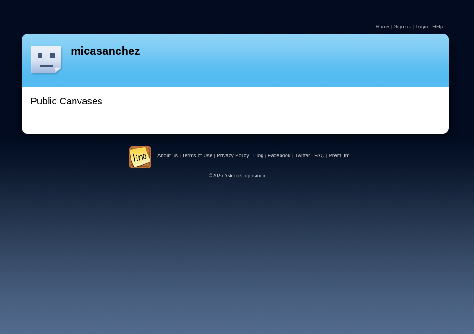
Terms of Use (197, 155)
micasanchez (105, 51)
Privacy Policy (233, 155)
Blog (258, 155)
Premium (339, 155)
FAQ (319, 155)
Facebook (279, 155)
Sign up (402, 26)
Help (437, 26)
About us (167, 155)
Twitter (302, 155)
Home (382, 26)
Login (421, 26)
